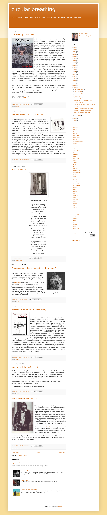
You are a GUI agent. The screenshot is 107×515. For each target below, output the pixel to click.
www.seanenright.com (20, 22)
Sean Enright (84, 33)
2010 (74, 83)
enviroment (76, 158)
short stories (76, 217)
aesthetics (75, 129)
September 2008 (79, 94)
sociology (75, 218)
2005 (74, 120)
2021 (74, 58)
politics (20, 260)
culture (74, 149)
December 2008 (79, 89)
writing (74, 226)
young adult (76, 228)
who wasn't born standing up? (25, 398)
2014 (74, 74)
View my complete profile (85, 36)
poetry (17, 260)
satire (74, 211)
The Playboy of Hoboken (23, 34)
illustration (75, 180)
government (76, 168)
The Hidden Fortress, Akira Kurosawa (30, 471)
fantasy (75, 162)
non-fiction (18, 448)
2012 (74, 78)
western (75, 224)
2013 (74, 76)
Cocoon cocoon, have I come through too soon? (34, 268)
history (74, 174)
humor (74, 178)
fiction (17, 106)
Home (39, 452)
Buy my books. (16, 463)
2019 (74, 63)
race (74, 205)
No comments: (25, 104)
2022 (74, 56)
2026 (74, 47)
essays (75, 160)
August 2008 (78, 96)
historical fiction (77, 172)
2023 (74, 54)
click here (25, 98)
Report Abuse (76, 240)
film (74, 166)
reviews (75, 209)
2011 (74, 80)
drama (74, 156)
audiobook (75, 133)
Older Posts (62, 452)
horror (74, 176)
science (75, 213)
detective (75, 154)
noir (74, 193)
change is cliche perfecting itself (26, 367)
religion (75, 207)
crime (74, 145)
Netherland (17, 282)
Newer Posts (15, 452)
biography (75, 139)
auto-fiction (76, 135)
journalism (75, 182)
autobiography (76, 137)
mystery (75, 191)
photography (76, 199)
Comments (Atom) (23, 455)
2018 (74, 65)
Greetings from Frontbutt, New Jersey (29, 309)
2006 (74, 118)
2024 (74, 52)
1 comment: (25, 258)
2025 (74, 49)
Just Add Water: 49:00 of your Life (27, 114)
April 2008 (77, 115)
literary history (76, 184)
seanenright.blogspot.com (22, 24)
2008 (74, 87)
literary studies (76, 185)
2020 (74, 60)
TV (73, 222)
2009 (74, 85)
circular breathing (33, 9)
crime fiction (76, 147)
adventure (75, 127)
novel (74, 197)
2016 (74, 69)
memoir (75, 187)
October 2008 (78, 91)
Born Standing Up (51, 427)
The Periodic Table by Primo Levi (29, 489)
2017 (74, 67)
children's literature (78, 141)
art (73, 131)
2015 (74, 72)
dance (74, 152)
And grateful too (19, 169)
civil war (75, 143)
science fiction (76, 215)
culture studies (76, 150)
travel (74, 220)
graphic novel (76, 170)
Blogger (60, 506)
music (17, 162)
